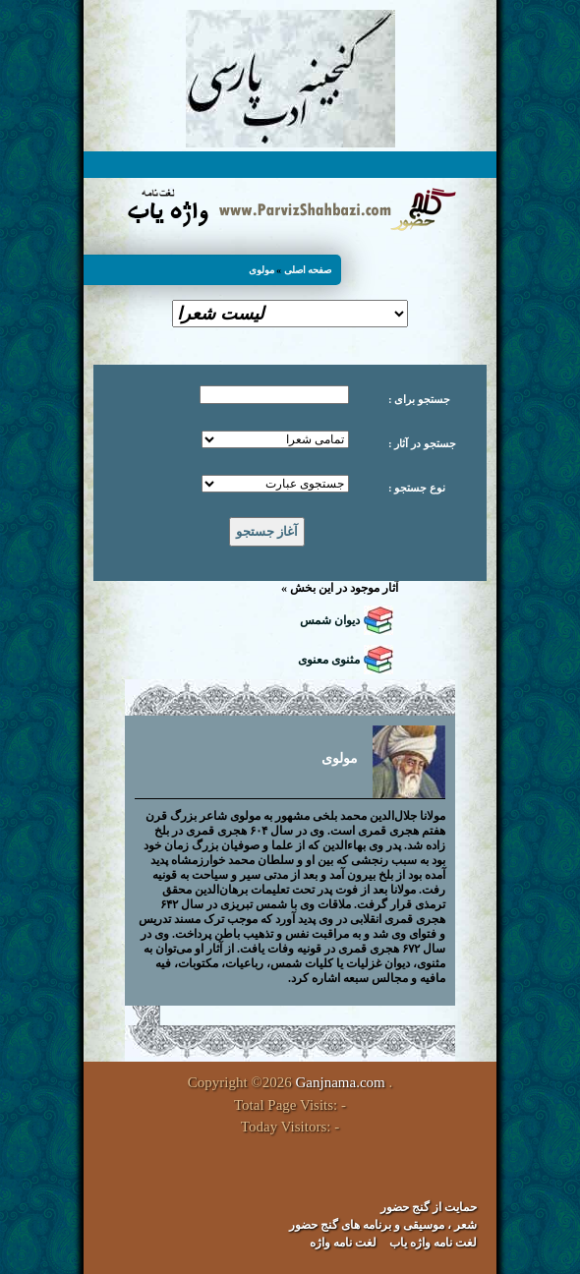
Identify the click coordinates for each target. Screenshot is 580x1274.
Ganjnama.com (340, 1082)
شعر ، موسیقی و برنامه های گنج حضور (383, 1225)
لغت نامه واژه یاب (433, 1242)
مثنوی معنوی (329, 659)
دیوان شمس (330, 620)
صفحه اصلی (308, 269)
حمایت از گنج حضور (428, 1207)
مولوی (261, 269)
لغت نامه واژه (343, 1242)
